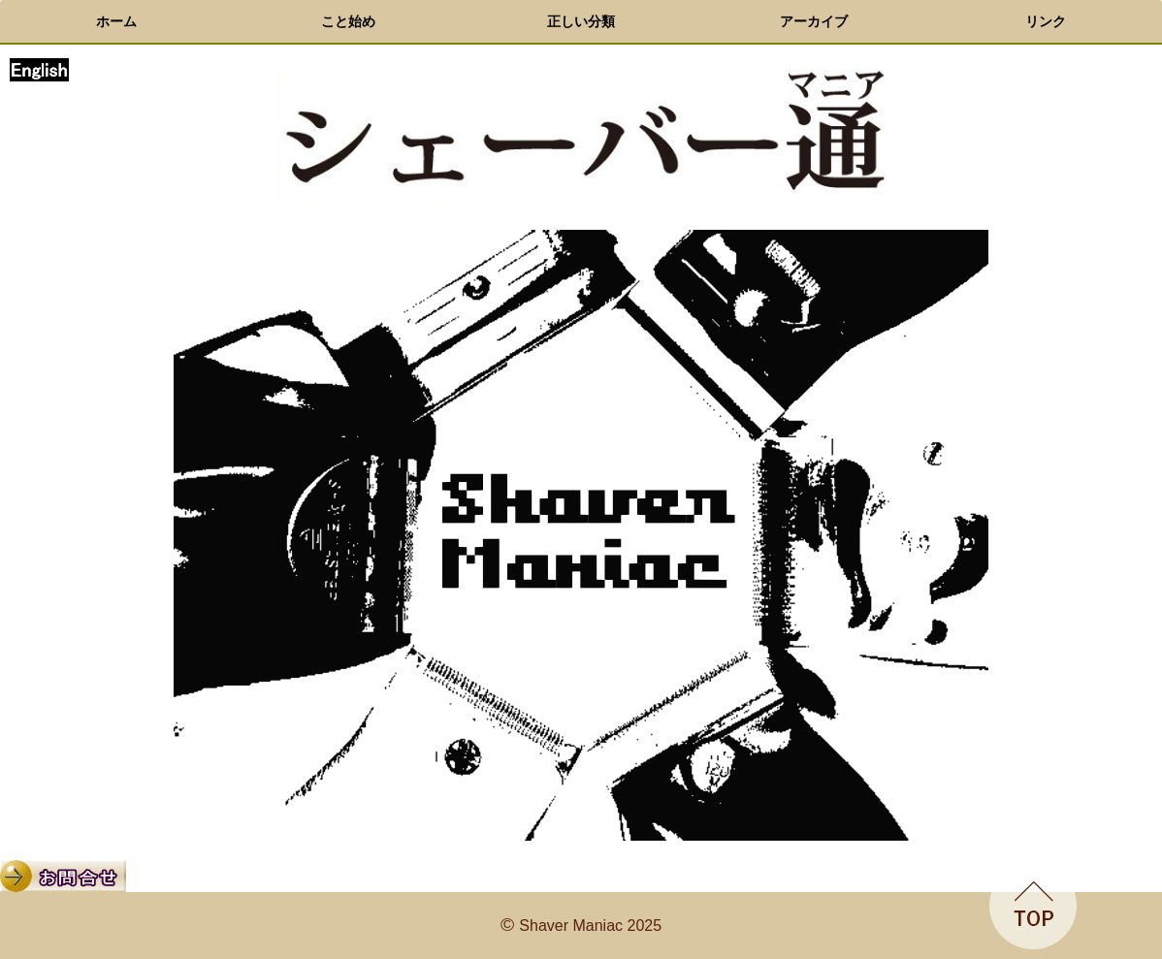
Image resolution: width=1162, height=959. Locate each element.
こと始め (348, 21)
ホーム (116, 21)
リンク (1045, 21)
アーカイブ (814, 21)
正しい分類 (581, 21)
